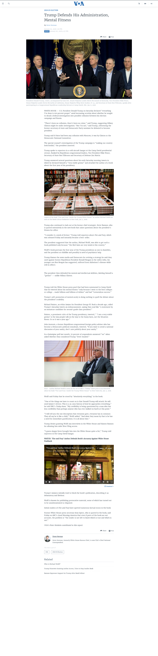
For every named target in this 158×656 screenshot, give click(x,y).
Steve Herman (51, 25)
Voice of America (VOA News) (58, 451)
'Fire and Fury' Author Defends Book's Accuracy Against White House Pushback (78, 448)
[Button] (103, 36)
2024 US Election (51, 10)
